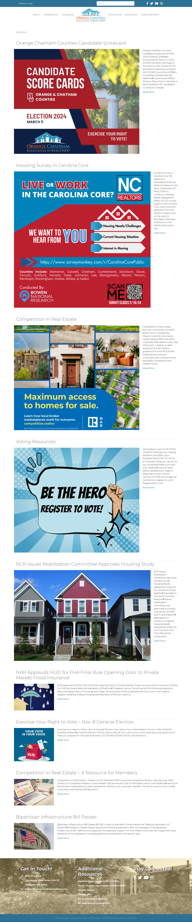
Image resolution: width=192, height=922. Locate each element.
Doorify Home (86, 890)
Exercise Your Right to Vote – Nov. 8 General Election (75, 722)
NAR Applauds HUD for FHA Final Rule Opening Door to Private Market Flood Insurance (87, 675)
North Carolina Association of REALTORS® (102, 885)
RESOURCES (131, 14)
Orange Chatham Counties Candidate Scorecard (71, 43)
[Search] (115, 3)
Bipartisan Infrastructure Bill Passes (56, 817)
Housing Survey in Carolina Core (52, 165)
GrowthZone (131, 918)
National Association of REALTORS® (98, 881)
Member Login (26, 3)
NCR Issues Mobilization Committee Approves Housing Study (85, 564)
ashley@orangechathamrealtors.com (46, 889)
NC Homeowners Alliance (92, 899)
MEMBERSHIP (51, 14)
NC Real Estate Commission (94, 903)
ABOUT (36, 14)
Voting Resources (36, 441)
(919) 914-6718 (33, 876)
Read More (148, 92)
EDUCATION (115, 14)
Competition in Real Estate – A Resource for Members (76, 772)
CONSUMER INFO (150, 14)
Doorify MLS (85, 894)
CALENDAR (67, 14)
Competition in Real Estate (46, 319)
